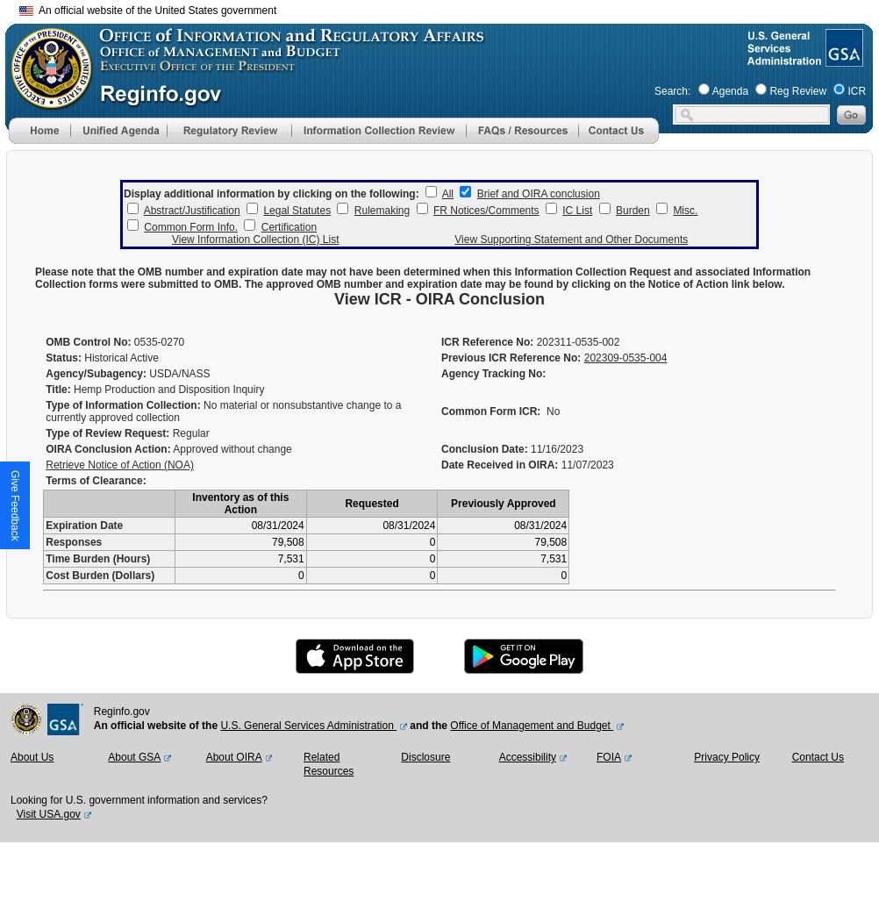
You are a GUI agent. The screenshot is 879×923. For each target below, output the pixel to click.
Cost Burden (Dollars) (100, 575)
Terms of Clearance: (96, 481)
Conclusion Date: (484, 449)
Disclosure (425, 757)
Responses (74, 542)
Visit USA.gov (49, 814)
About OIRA (234, 757)
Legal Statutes (297, 210)
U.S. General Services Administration (308, 725)
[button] (118, 131)
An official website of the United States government (147, 10)
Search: (672, 91)
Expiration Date (84, 525)
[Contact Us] (618, 140)
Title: (58, 389)
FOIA (609, 757)
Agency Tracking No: (493, 374)
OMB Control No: (88, 342)
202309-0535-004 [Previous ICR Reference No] (626, 358)
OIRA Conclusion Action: (108, 449)
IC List (577, 210)
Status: (64, 358)
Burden (633, 210)
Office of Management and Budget (531, 725)
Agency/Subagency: (96, 374)
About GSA (134, 757)
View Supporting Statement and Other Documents (571, 239)
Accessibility (527, 757)
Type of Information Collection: (123, 405)
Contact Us (818, 757)
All (448, 194)
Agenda (730, 91)
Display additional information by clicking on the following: (271, 194)
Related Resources (329, 764)
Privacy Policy (727, 757)
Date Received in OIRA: (501, 465)
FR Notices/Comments (486, 210)
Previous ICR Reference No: (511, 358)
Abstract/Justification (192, 210)
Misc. (685, 210)
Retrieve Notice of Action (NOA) (120, 465)
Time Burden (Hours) (98, 559)
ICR (856, 91)
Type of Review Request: (107, 433)
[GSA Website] (842, 60)
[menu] (118, 131)
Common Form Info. (191, 227)
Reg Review (797, 91)
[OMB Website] (45, 101)
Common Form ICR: (490, 411)
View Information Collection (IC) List (255, 239)
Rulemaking (382, 210)
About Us (32, 757)
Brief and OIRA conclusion (538, 194)
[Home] (39, 140)
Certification (289, 227)
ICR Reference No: (487, 342)
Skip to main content (450, 8)
